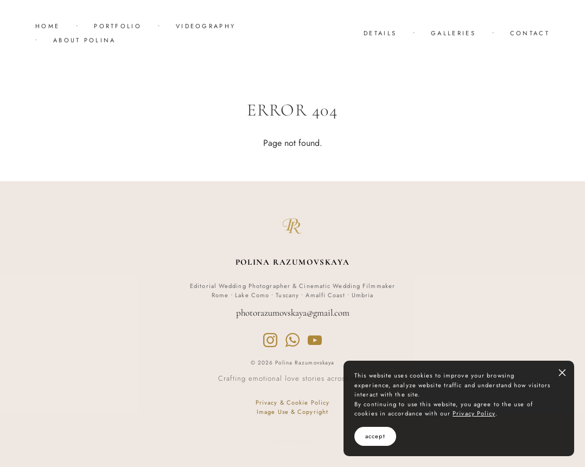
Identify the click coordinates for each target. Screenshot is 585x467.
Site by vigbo (292, 441)
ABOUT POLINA (84, 40)
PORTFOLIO (118, 26)
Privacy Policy (474, 413)
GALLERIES (453, 33)
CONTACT (530, 33)
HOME (47, 26)
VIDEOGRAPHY (206, 26)
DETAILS (380, 33)
